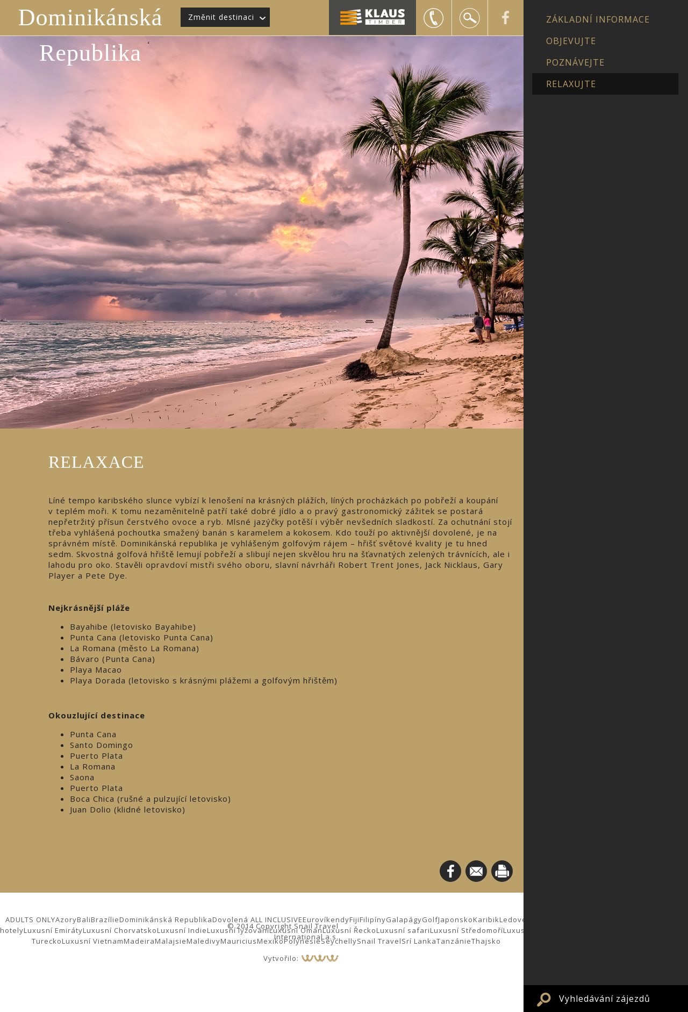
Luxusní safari (403, 930)
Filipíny (373, 919)
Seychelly (339, 941)
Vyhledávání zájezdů (604, 998)
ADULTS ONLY (30, 919)
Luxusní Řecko (349, 930)
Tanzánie (453, 941)
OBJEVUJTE (571, 41)
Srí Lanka (419, 941)
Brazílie (105, 919)
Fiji (354, 919)
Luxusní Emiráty (53, 930)
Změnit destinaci (221, 17)
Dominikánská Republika (90, 35)
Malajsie (171, 941)
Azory (66, 919)
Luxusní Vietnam (93, 941)
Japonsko (455, 919)
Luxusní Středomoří (466, 930)
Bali (84, 919)
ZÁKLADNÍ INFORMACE (598, 19)
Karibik (486, 919)
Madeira (139, 941)
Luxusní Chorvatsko (120, 930)
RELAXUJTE (571, 84)
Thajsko (486, 941)
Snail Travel (379, 941)
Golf (430, 919)
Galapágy (404, 919)
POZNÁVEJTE (575, 62)
